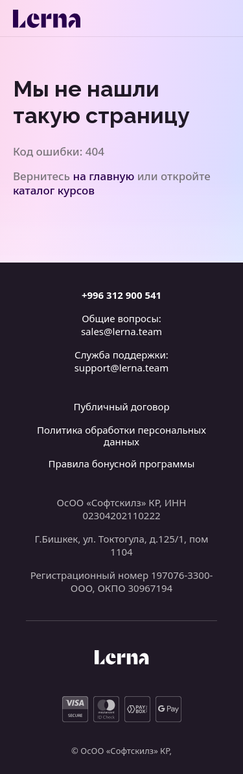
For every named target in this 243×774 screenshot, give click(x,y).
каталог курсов (54, 190)
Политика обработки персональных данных (121, 435)
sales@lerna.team (121, 331)
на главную (104, 176)
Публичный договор (121, 406)
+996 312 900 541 (121, 294)
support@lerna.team (122, 367)
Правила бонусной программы (122, 463)
